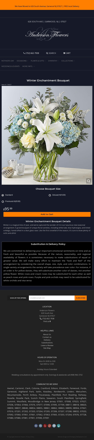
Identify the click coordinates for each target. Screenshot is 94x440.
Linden (70, 391)
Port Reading (69, 394)
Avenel (10, 388)
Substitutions (47, 342)
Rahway (82, 394)
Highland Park (26, 391)
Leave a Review (47, 345)
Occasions (22, 61)
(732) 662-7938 (32, 53)
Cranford (45, 388)
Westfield (21, 401)
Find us (47, 321)
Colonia (35, 388)
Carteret (19, 388)
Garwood (11, 391)
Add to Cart (47, 214)
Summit (11, 401)
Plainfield (56, 394)
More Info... (27, 66)
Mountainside (14, 394)
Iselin (38, 391)
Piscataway (44, 394)
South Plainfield (65, 398)
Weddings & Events (10, 66)
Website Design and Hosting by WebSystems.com (72, 437)
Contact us (47, 337)
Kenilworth (59, 391)
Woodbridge (34, 401)
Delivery (47, 340)
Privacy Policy (30, 437)
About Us (47, 334)
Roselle (10, 398)
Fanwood (74, 388)
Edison (54, 388)
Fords (83, 388)
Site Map (47, 348)
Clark (27, 388)
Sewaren (51, 398)
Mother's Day (7, 61)
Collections (67, 61)
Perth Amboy (30, 394)
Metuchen (81, 391)
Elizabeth (64, 388)
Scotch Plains (38, 398)
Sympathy (52, 61)
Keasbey (47, 391)
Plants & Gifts (37, 61)
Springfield (80, 398)
